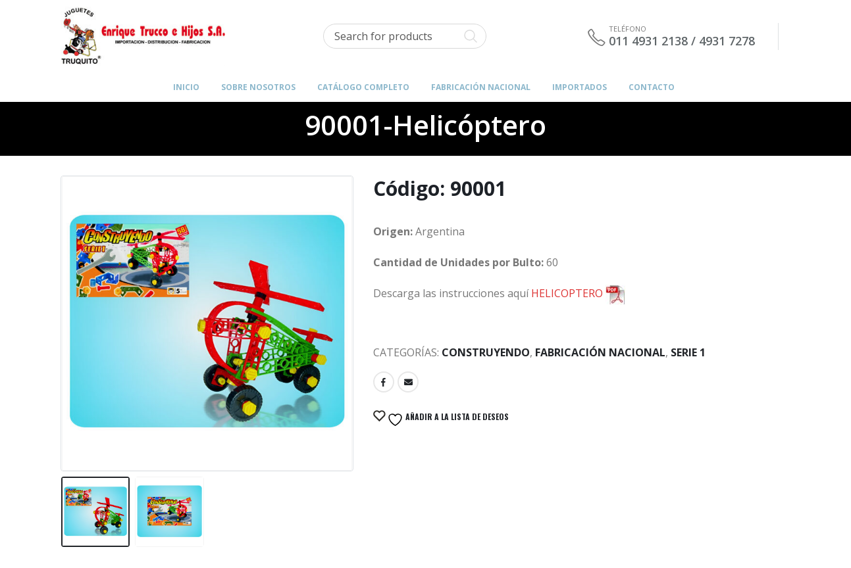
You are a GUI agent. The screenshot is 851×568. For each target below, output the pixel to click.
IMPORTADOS (579, 87)
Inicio (186, 87)
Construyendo (486, 352)
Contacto (652, 87)
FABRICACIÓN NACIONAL (480, 87)
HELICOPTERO (578, 293)
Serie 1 (688, 352)
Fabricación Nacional (600, 352)
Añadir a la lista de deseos (447, 419)
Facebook (383, 381)
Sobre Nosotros (258, 87)
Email (408, 381)
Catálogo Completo (363, 87)
